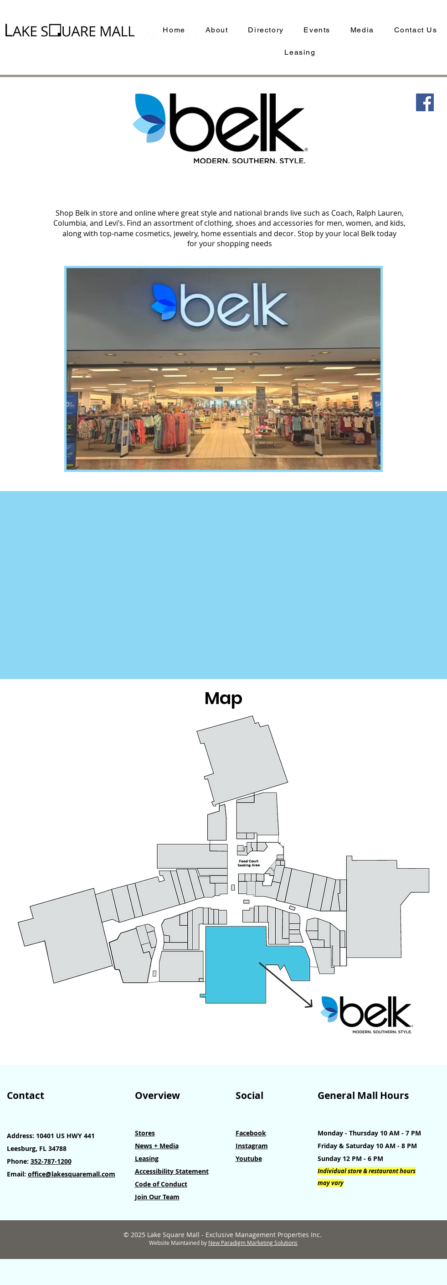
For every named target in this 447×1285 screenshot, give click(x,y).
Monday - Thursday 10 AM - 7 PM (369, 1133)
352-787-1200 (51, 1161)
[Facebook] (425, 102)
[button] (223, 369)
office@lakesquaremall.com (71, 1174)
